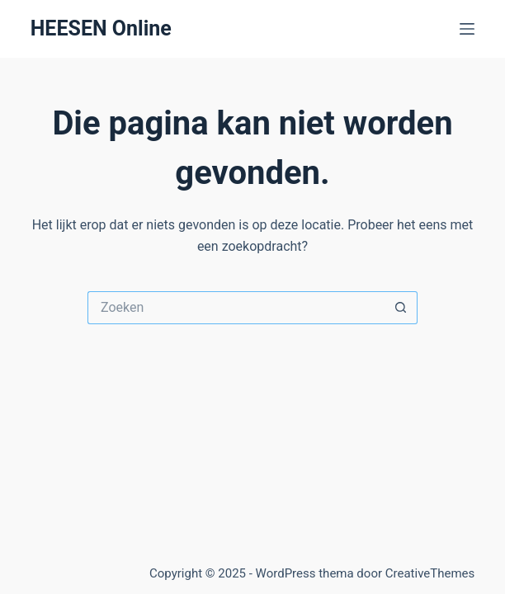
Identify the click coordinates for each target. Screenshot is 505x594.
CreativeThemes (430, 573)
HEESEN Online (101, 28)
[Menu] (467, 28)
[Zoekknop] (401, 307)
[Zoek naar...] (236, 307)
